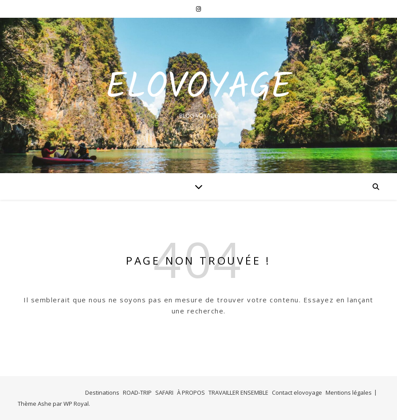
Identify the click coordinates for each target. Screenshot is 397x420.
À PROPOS (191, 392)
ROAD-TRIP (137, 392)
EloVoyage (199, 88)
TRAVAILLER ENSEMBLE (238, 392)
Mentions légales (349, 392)
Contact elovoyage (297, 392)
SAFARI (164, 392)
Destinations (102, 392)
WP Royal (76, 404)
